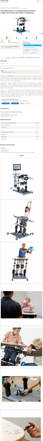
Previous (1, 25)
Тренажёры (6, 7)
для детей (15, 103)
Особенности (14, 57)
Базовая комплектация (30, 57)
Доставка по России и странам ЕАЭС (30, 52)
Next (41, 25)
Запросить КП (32, 45)
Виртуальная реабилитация (14, 7)
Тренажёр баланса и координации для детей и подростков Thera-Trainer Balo (13, 8)
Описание (8, 57)
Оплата (25, 49)
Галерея (37, 57)
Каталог (1, 7)
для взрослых (5, 103)
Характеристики (21, 57)
